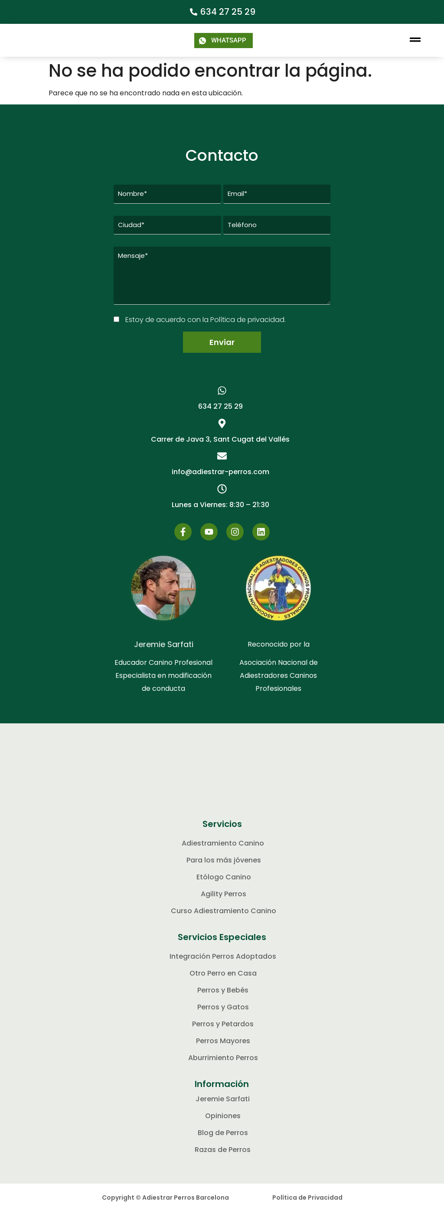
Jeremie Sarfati (163, 649)
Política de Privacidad (307, 1203)
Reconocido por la (279, 650)
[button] (415, 40)
